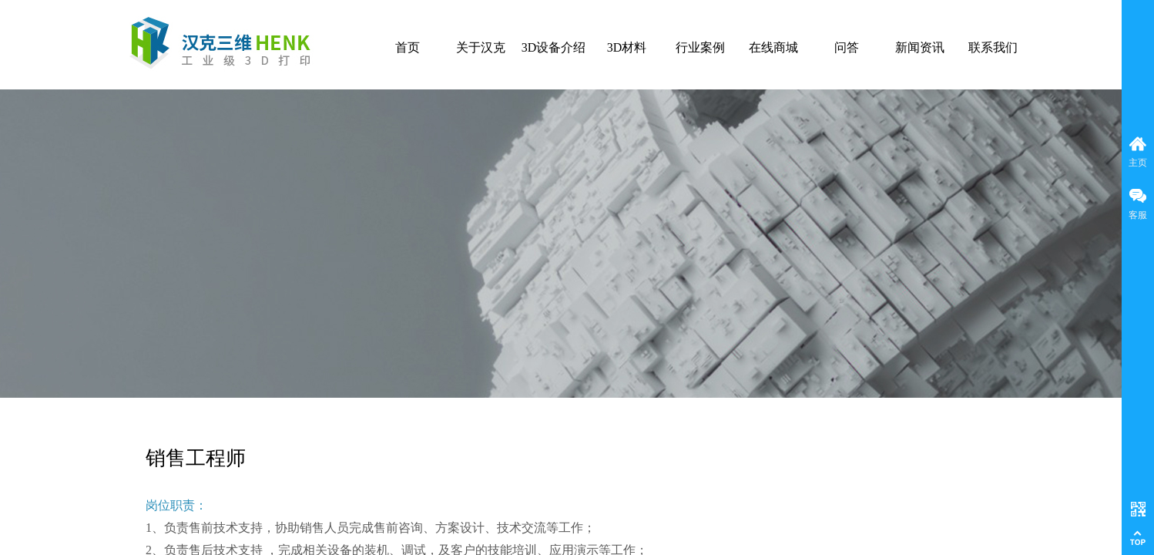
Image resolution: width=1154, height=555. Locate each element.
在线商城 (773, 47)
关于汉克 (480, 47)
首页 (407, 47)
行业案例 (700, 47)
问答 (846, 47)
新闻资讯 (919, 47)
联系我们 (993, 47)
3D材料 (627, 47)
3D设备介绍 (554, 47)
